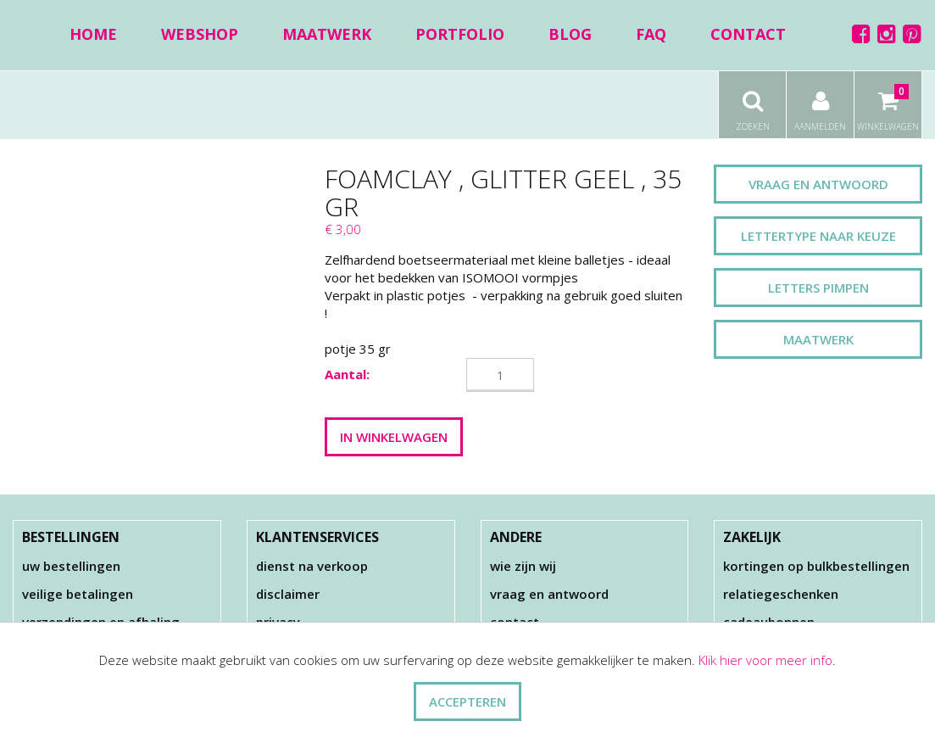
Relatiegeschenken (780, 593)
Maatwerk (326, 34)
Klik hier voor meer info (765, 659)
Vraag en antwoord (818, 184)
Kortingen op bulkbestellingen (816, 565)
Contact (748, 34)
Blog (570, 34)
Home (93, 34)
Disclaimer (288, 593)
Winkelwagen (887, 101)
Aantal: (347, 374)
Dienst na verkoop (312, 565)
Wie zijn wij (523, 565)
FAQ (651, 34)
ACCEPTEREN (467, 701)
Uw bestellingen (71, 565)
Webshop (199, 34)
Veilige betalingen (77, 593)
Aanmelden (820, 101)
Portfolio (459, 34)
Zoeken (752, 101)
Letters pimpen (818, 287)
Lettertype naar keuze (818, 235)
